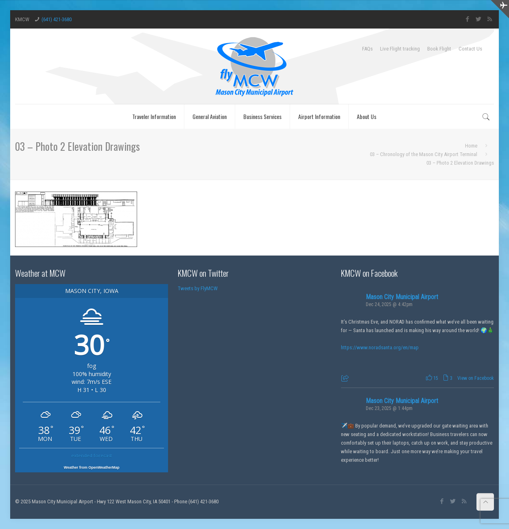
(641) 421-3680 (57, 19)
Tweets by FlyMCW (198, 288)
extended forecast (91, 455)
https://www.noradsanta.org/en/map (380, 347)
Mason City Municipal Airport (402, 297)
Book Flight (439, 48)
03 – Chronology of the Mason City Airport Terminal (423, 154)
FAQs (367, 48)
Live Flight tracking (400, 48)
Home (471, 146)
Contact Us (470, 48)
